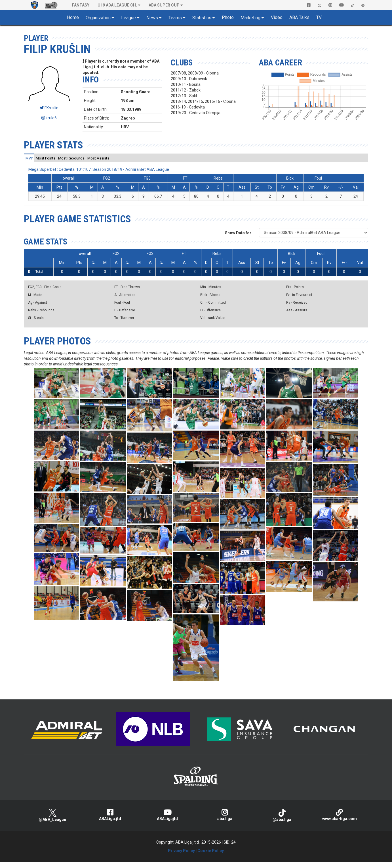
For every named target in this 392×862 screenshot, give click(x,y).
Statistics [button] (201, 17)
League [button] (128, 17)
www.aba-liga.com (339, 815)
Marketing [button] (250, 17)
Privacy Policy (181, 850)
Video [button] (277, 17)
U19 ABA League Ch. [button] (117, 5)
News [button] (152, 17)
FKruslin (49, 108)
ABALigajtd (167, 815)
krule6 (49, 118)
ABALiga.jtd (109, 815)
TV (319, 17)
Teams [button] (175, 17)
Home (73, 17)
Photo (228, 17)
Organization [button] (98, 17)
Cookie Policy (210, 850)
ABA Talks (299, 17)
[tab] (29, 158)
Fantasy (80, 5)
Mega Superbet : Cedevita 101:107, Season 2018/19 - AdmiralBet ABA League (98, 169)
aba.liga (224, 815)
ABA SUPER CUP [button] (164, 5)
